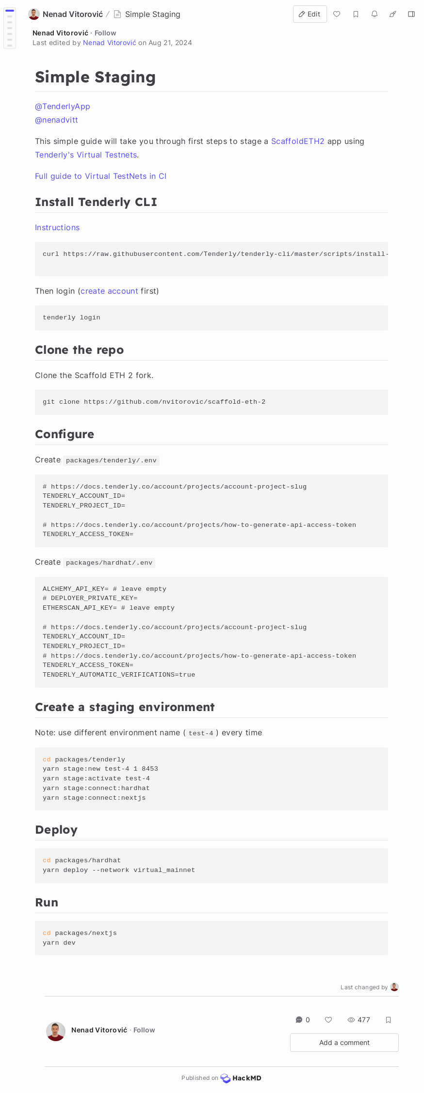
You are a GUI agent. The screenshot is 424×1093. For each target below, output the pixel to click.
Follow (105, 33)
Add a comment (344, 1042)
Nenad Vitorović (60, 33)
